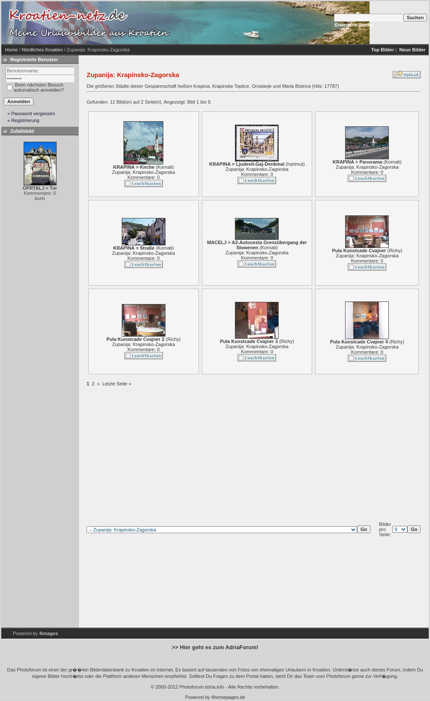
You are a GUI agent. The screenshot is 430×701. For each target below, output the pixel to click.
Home (11, 49)
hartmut (295, 164)
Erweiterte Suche (354, 24)
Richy (395, 250)
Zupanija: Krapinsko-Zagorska (143, 172)
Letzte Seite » (116, 383)
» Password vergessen (31, 113)
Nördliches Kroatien (42, 49)
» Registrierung (23, 120)
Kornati (164, 167)
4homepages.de (228, 697)
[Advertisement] (245, 22)
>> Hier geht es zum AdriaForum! (215, 647)
